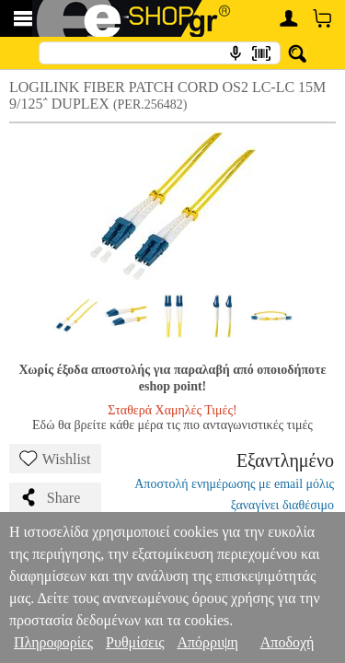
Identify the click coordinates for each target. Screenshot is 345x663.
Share (49, 497)
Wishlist (55, 458)
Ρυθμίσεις (135, 642)
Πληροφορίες (53, 642)
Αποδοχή (287, 642)
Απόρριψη (207, 642)
